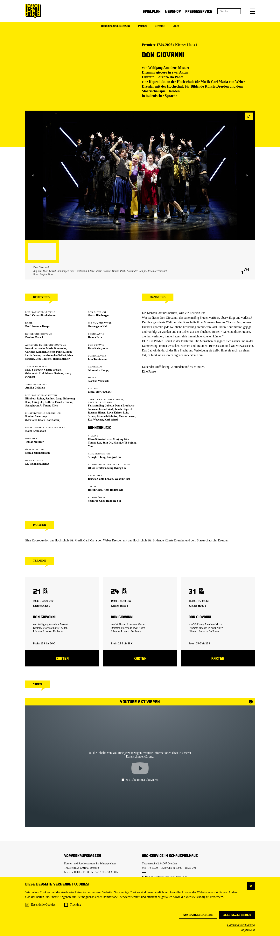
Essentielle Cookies (43, 904)
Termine (160, 25)
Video (175, 25)
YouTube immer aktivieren (140, 779)
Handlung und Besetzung (115, 25)
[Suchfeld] (229, 11)
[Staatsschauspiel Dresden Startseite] (33, 11)
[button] (252, 11)
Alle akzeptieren (237, 914)
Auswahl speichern (198, 914)
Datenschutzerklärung (241, 925)
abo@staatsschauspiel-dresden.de (169, 877)
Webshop (173, 11)
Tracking (75, 904)
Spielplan (151, 11)
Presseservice (198, 11)
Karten (62, 658)
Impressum (248, 929)
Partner (142, 25)
